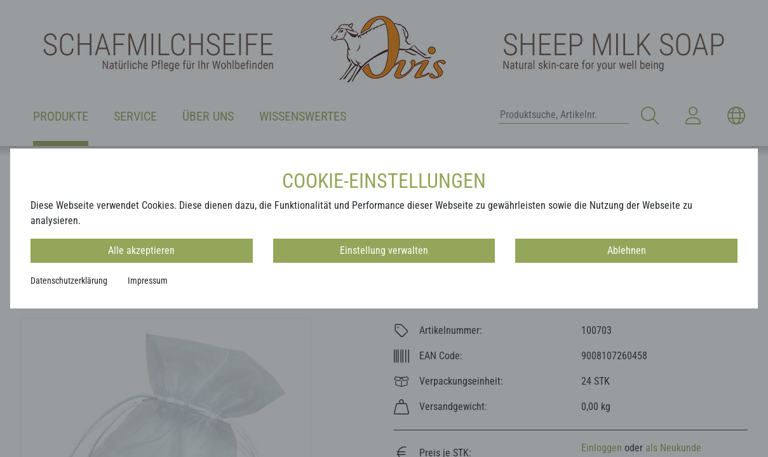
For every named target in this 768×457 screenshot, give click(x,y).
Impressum (148, 280)
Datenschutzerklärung (68, 280)
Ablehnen (626, 250)
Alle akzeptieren (141, 250)
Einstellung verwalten (384, 250)
